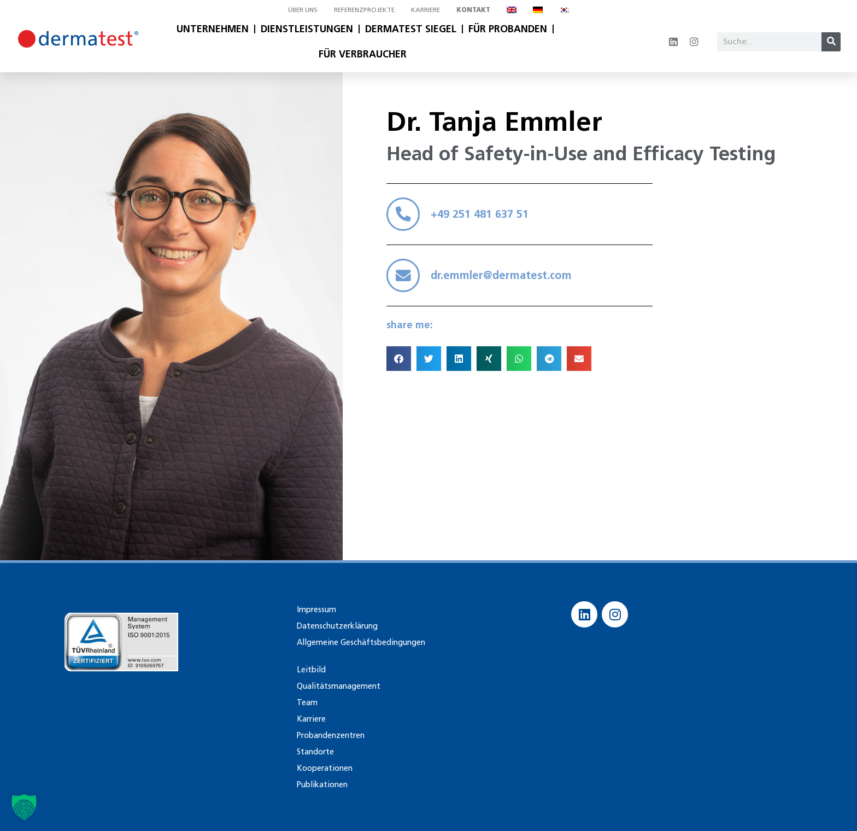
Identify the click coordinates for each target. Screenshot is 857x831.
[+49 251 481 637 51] (404, 215)
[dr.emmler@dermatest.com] (404, 279)
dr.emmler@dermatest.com (503, 279)
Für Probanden (507, 29)
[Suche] (831, 41)
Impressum (315, 609)
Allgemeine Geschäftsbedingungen (358, 642)
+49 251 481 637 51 (482, 215)
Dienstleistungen (307, 29)
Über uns (303, 9)
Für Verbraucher (363, 54)
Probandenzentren (330, 735)
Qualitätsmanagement (337, 685)
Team (306, 702)
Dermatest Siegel (410, 29)
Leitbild (310, 669)
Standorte (315, 751)
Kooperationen (324, 767)
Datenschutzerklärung (336, 625)
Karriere (425, 9)
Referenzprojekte (364, 9)
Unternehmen (213, 29)
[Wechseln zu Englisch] (511, 9)
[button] (398, 364)
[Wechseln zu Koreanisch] (564, 9)
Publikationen (321, 784)
